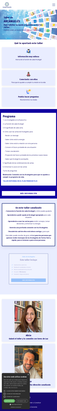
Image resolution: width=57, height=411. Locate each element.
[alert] (16, 391)
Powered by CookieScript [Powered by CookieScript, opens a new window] (16, 407)
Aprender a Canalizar (33, 403)
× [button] (28, 374)
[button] (4, 391)
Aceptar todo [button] (9, 401)
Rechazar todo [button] (21, 401)
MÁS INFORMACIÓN (28, 193)
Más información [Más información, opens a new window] (13, 387)
